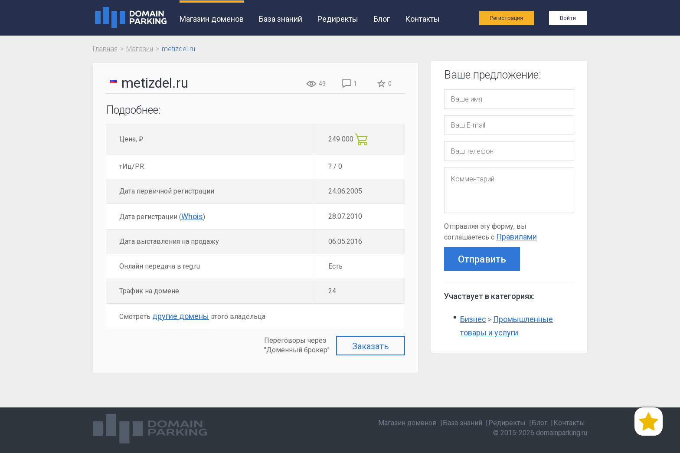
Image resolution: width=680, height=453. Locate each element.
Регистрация (506, 18)
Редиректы (336, 18)
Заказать (370, 346)
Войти (568, 18)
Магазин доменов (210, 18)
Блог (380, 18)
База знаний (279, 18)
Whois (192, 216)
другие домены (180, 316)
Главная (105, 49)
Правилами (516, 236)
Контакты (420, 18)
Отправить (482, 259)
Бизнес (473, 319)
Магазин (139, 49)
